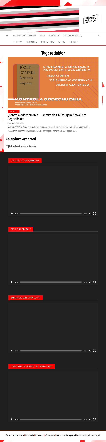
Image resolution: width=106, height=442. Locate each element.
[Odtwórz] (11, 213)
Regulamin (29, 435)
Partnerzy (39, 435)
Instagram (20, 435)
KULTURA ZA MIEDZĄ (72, 35)
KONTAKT (73, 42)
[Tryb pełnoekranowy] (94, 213)
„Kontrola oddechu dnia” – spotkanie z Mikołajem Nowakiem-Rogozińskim (47, 117)
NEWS (42, 35)
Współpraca (50, 435)
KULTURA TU (54, 35)
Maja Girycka (18, 123)
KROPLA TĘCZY (47, 42)
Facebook (10, 435)
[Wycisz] (90, 213)
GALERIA (61, 42)
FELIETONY (18, 42)
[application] (53, 191)
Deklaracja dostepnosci (66, 435)
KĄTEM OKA (31, 42)
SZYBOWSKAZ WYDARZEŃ (24, 35)
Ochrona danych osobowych (88, 435)
